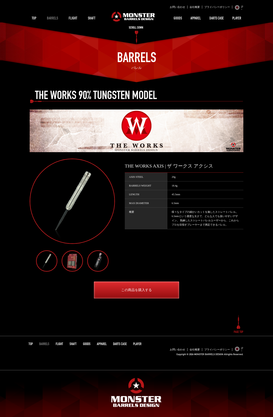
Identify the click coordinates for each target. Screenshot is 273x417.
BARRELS (52, 18)
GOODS (178, 18)
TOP (34, 18)
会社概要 (195, 7)
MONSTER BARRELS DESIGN (133, 16)
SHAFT (91, 18)
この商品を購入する (136, 290)
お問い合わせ (177, 7)
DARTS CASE (216, 18)
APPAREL (195, 18)
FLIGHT (73, 18)
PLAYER (236, 18)
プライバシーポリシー (217, 7)
